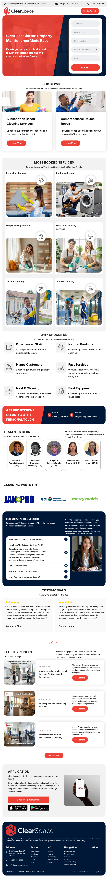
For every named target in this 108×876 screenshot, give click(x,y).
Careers (50, 851)
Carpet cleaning (70, 865)
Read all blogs (54, 755)
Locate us (34, 854)
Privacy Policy (97, 872)
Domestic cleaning (67, 858)
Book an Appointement (28, 799)
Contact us (34, 857)
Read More (80, 677)
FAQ (32, 862)
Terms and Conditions (80, 872)
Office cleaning (69, 851)
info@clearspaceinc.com (66, 4)
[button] (51, 643)
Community (52, 857)
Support (50, 854)
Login (33, 860)
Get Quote (90, 11)
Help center (35, 851)
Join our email (53, 860)
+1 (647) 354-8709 (95, 4)
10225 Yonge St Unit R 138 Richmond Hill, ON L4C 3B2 (25, 4)
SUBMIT (85, 67)
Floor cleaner (69, 854)
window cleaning (70, 862)
